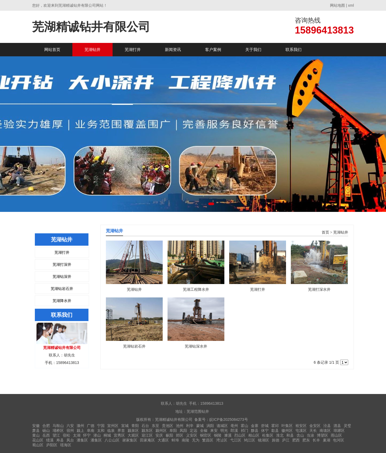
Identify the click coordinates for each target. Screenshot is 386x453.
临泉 (111, 430)
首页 (325, 232)
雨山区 (336, 435)
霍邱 (275, 425)
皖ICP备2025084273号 (228, 419)
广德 (90, 425)
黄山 (36, 435)
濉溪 (228, 435)
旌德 (275, 440)
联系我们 (293, 49)
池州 (179, 425)
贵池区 (167, 425)
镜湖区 (263, 440)
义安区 (191, 435)
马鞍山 (58, 425)
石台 (145, 425)
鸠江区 (249, 440)
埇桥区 (58, 430)
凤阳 (183, 430)
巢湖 (326, 440)
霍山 (244, 425)
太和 (101, 430)
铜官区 (205, 435)
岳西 (46, 435)
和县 (290, 435)
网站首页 (52, 49)
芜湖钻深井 (62, 276)
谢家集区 (129, 440)
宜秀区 (119, 435)
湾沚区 (221, 440)
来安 (214, 430)
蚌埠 (175, 440)
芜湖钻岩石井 (62, 288)
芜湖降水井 (62, 301)
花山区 (37, 440)
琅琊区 (339, 430)
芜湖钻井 (92, 49)
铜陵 (217, 435)
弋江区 (235, 440)
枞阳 (169, 435)
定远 (193, 430)
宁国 (101, 425)
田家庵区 (147, 440)
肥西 (296, 440)
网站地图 (337, 5)
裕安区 (301, 425)
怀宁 (87, 435)
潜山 (97, 435)
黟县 (254, 430)
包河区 (338, 440)
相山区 (253, 435)
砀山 (46, 430)
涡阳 (210, 425)
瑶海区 (65, 445)
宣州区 (112, 425)
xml (351, 5)
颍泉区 (133, 430)
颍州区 (161, 430)
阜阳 (173, 430)
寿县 (60, 440)
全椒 (203, 430)
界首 (121, 430)
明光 (224, 430)
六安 (70, 425)
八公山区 (112, 440)
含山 (300, 435)
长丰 (316, 440)
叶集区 (287, 425)
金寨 (254, 425)
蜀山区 (37, 445)
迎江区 (147, 435)
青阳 (135, 425)
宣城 (125, 425)
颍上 (80, 430)
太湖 (76, 435)
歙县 (275, 430)
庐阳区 (51, 445)
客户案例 (213, 49)
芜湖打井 (133, 49)
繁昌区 (207, 440)
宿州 (70, 430)
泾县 (327, 425)
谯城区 (222, 425)
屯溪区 (301, 430)
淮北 (280, 435)
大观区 (133, 435)
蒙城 (200, 425)
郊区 (179, 435)
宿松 (66, 435)
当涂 (310, 435)
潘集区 (82, 440)
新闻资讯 (173, 49)
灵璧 (347, 425)
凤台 (70, 440)
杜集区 (267, 435)
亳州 (234, 425)
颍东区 (147, 430)
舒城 (265, 425)
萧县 (36, 430)
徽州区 (287, 430)
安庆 (159, 435)
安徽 (36, 425)
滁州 (80, 425)
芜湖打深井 (62, 264)
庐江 (286, 440)
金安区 (315, 425)
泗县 (337, 425)
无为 (195, 440)
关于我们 (253, 49)
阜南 (90, 430)
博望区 (322, 435)
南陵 (185, 440)
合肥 (46, 425)
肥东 (306, 440)
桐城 (107, 435)
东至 (155, 425)
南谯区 (325, 430)
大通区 (163, 440)
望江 (56, 435)
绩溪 (50, 440)
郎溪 (234, 430)
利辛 (190, 425)
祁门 (244, 430)
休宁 (265, 430)
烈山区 (240, 435)
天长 (313, 430)
